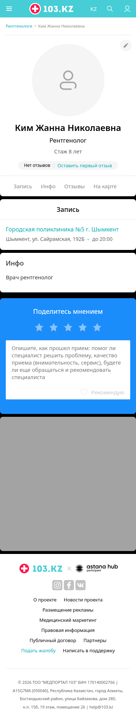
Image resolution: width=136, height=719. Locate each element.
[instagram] (57, 585)
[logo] (51, 8)
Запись (23, 186)
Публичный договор (53, 640)
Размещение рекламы (67, 610)
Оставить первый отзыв (85, 165)
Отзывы (74, 186)
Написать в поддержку (89, 650)
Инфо (48, 186)
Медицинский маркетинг (67, 620)
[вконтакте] (80, 585)
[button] (9, 8)
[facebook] (69, 585)
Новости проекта (83, 599)
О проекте (45, 599)
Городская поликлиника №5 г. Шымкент (62, 229)
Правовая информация (68, 630)
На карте (105, 186)
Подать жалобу (38, 650)
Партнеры (95, 640)
